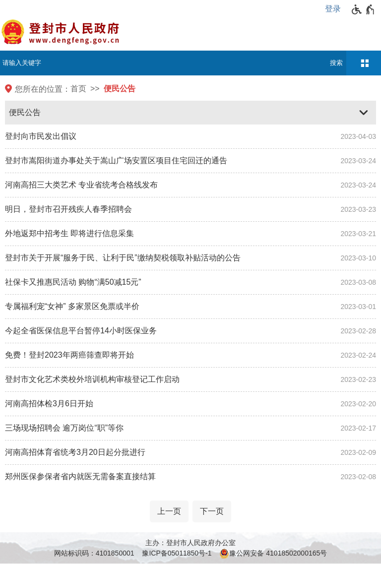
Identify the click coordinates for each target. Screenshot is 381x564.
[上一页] (169, 511)
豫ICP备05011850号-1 (176, 553)
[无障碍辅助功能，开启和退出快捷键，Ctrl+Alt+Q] (363, 9)
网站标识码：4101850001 (94, 553)
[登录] (335, 9)
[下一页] (211, 511)
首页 (78, 88)
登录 (333, 8)
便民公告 (119, 88)
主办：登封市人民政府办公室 (190, 543)
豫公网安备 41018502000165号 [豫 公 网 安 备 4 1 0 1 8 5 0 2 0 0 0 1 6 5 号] (273, 554)
